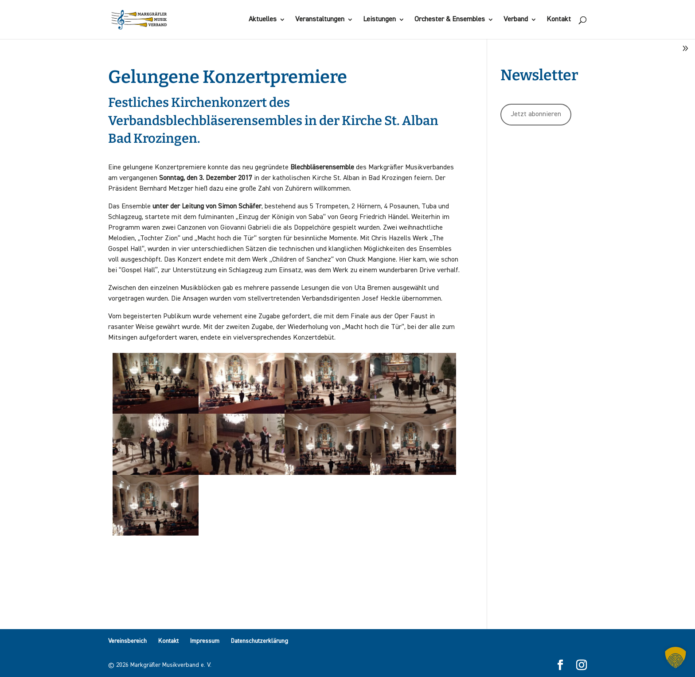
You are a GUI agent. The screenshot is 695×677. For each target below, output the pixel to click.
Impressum (204, 641)
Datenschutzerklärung (259, 641)
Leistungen (379, 19)
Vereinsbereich (127, 641)
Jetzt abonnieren (536, 114)
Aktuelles (263, 19)
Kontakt (559, 19)
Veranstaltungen (319, 19)
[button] (675, 657)
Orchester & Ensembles (449, 19)
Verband (516, 19)
